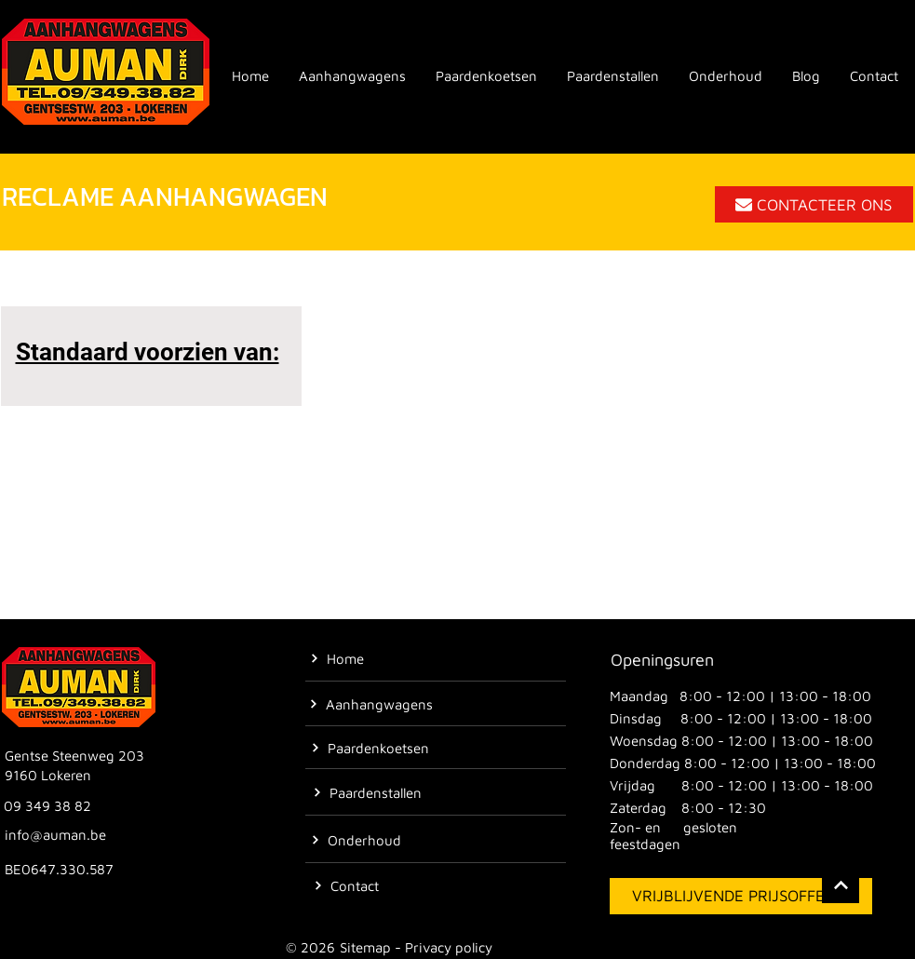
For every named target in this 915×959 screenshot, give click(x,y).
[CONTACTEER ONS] (814, 204)
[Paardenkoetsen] (370, 747)
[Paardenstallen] (367, 792)
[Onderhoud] (356, 840)
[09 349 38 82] (49, 805)
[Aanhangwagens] (371, 704)
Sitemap (365, 947)
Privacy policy (448, 947)
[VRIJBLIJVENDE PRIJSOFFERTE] (741, 896)
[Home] (337, 658)
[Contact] (346, 885)
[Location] (840, 884)
